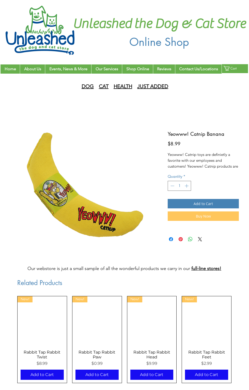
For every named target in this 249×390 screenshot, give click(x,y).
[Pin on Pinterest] (181, 239)
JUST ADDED (152, 86)
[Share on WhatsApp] (190, 239)
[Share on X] (200, 239)
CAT (103, 86)
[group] (124, 339)
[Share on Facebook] (171, 239)
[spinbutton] (179, 186)
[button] (233, 68)
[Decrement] (171, 186)
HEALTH (123, 86)
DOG (88, 86)
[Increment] (187, 186)
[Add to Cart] (42, 375)
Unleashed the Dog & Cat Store (159, 24)
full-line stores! (206, 268)
